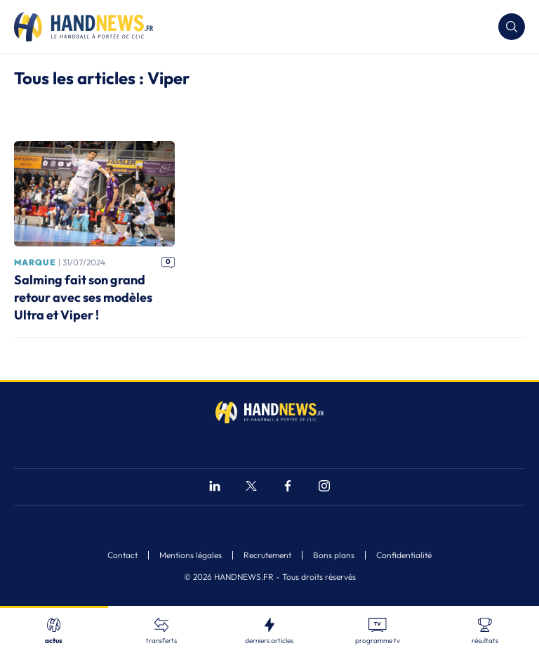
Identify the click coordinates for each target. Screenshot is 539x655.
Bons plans (333, 555)
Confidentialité (404, 555)
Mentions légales (190, 555)
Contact (122, 555)
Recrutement (267, 555)
